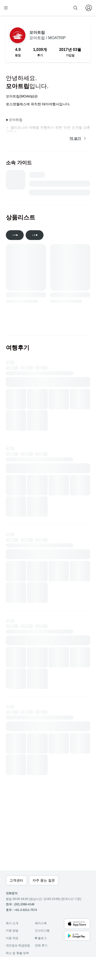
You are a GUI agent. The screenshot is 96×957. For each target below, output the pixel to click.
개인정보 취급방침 (18, 945)
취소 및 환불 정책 (17, 953)
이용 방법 (12, 930)
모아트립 (47, 35)
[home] (21, 8)
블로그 (41, 938)
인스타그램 (42, 930)
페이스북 (41, 923)
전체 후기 (41, 945)
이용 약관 (12, 938)
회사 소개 (12, 923)
